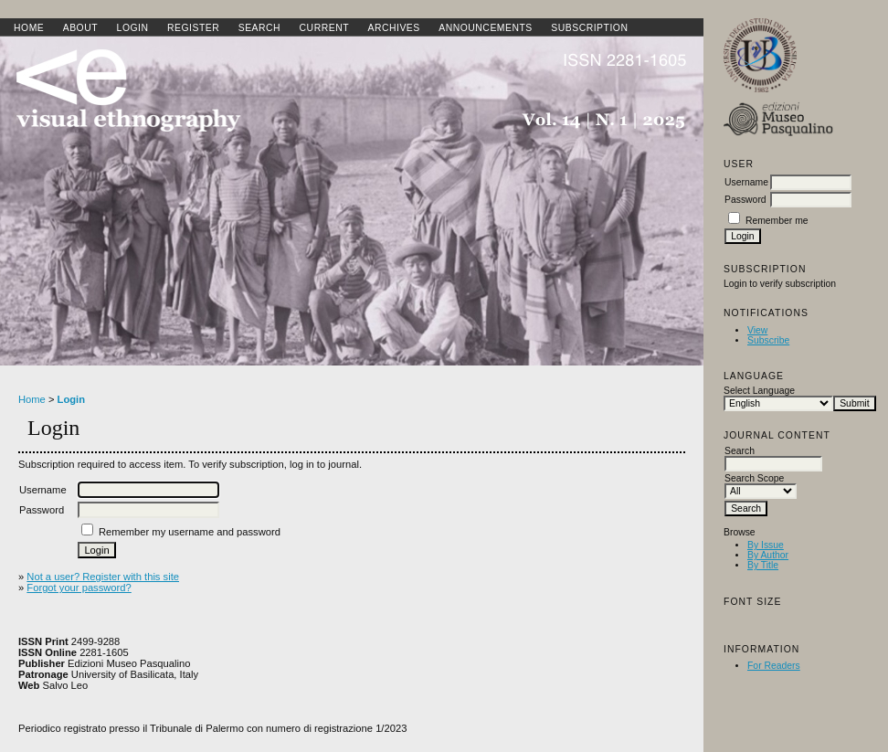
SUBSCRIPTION (589, 28)
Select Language (759, 391)
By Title (762, 565)
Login (133, 28)
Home (29, 28)
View (757, 330)
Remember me (777, 221)
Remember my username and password (189, 531)
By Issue (765, 545)
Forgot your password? (78, 587)
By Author (767, 555)
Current (324, 28)
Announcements (486, 28)
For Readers (773, 666)
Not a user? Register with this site (102, 576)
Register (193, 28)
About (80, 28)
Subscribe (768, 340)
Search (259, 28)
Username (746, 182)
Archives (393, 28)
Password (745, 200)
